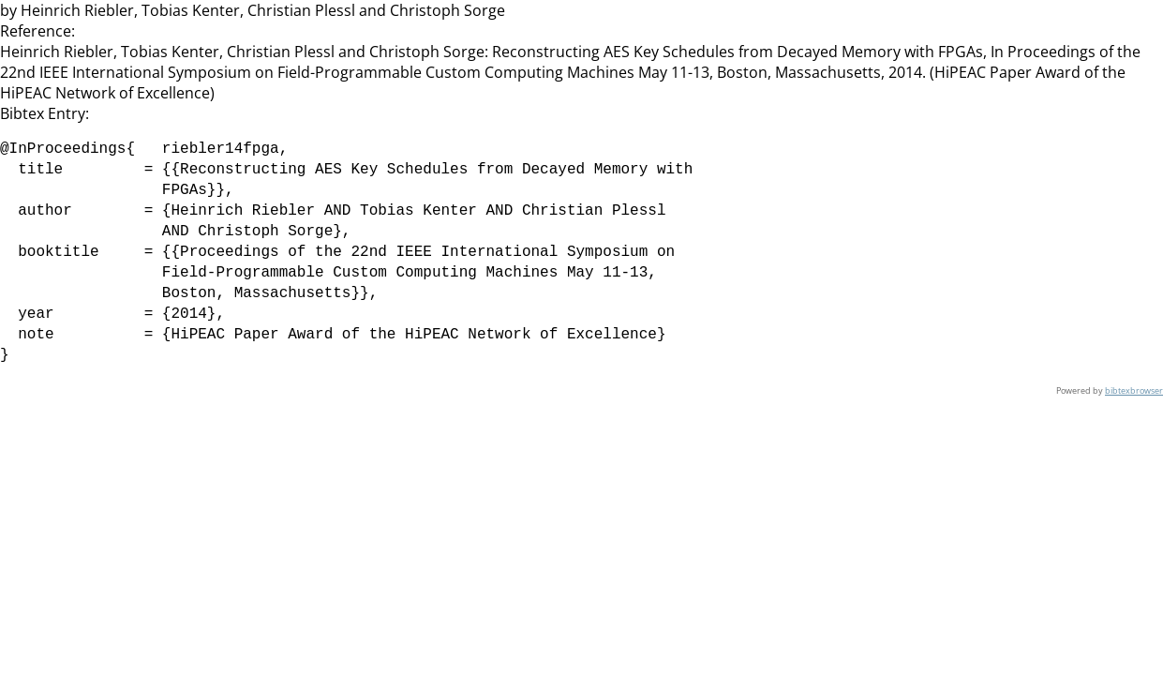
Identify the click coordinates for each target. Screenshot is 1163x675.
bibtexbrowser (1134, 390)
